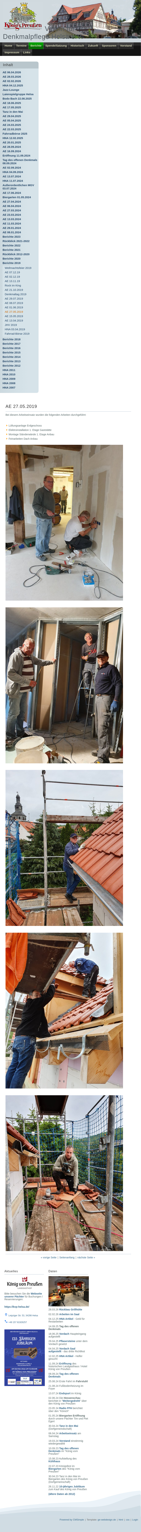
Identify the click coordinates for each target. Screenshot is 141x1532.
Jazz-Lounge (11, 89)
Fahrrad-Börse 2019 (17, 333)
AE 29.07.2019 (14, 298)
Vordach (64, 1333)
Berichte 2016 (12, 348)
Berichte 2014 (12, 356)
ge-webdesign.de (107, 1519)
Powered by (66, 1519)
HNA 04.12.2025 (13, 85)
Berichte (35, 45)
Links (26, 52)
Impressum (12, 52)
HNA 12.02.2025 (13, 138)
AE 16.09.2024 (12, 151)
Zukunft (93, 45)
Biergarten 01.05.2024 (17, 197)
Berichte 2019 (12, 262)
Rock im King (13, 285)
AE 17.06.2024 (12, 192)
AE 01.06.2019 (14, 307)
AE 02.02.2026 (12, 81)
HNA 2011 (9, 370)
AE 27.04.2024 (12, 201)
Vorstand (126, 45)
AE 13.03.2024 (12, 219)
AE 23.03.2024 (12, 214)
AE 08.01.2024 (12, 232)
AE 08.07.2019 (14, 303)
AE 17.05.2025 (12, 107)
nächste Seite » (86, 1257)
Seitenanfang (67, 1257)
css (128, 1519)
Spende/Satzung (56, 45)
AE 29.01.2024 (12, 227)
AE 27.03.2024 (12, 210)
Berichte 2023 (12, 236)
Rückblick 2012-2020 (16, 254)
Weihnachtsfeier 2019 (18, 267)
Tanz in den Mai (13, 111)
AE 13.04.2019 (14, 320)
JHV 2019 (11, 324)
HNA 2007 (9, 387)
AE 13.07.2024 (12, 176)
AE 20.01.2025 (12, 142)
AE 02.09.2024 (12, 167)
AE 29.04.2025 (12, 116)
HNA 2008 (9, 383)
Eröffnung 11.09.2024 (16, 155)
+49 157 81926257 (17, 1322)
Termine (21, 45)
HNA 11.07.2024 (13, 180)
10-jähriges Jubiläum (72, 1486)
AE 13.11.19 (12, 281)
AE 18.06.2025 (12, 102)
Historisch (77, 45)
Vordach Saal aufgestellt (61, 1350)
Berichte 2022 (12, 245)
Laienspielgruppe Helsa (18, 94)
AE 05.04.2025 (12, 120)
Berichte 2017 (12, 343)
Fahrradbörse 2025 (15, 133)
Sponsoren (109, 45)
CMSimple (78, 1519)
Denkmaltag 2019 (15, 294)
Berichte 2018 (12, 339)
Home (8, 45)
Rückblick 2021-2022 (16, 241)
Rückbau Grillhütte (70, 1309)
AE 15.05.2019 (14, 316)
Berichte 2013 (12, 361)
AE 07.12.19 (12, 272)
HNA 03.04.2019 (15, 329)
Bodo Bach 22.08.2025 (17, 98)
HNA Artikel (66, 1318)
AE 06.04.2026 (12, 72)
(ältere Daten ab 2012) (61, 1494)
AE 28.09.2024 (12, 146)
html (121, 1519)
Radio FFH (65, 1408)
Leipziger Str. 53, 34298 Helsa (23, 1315)
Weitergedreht (71, 1400)
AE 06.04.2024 (12, 206)
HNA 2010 (9, 374)
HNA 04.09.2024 (13, 172)
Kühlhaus (54, 1461)
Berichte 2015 (12, 352)
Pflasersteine (67, 1341)
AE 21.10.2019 (14, 289)
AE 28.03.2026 (12, 76)
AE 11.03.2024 (12, 223)
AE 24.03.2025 (12, 124)
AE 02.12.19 (12, 276)
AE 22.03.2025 (12, 129)
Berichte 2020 (12, 258)
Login (135, 1519)
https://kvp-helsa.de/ (16, 1306)
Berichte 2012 (12, 365)
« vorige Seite (49, 1257)
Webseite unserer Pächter (23, 1295)
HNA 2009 (9, 378)
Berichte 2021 (12, 249)
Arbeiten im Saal (69, 1314)
